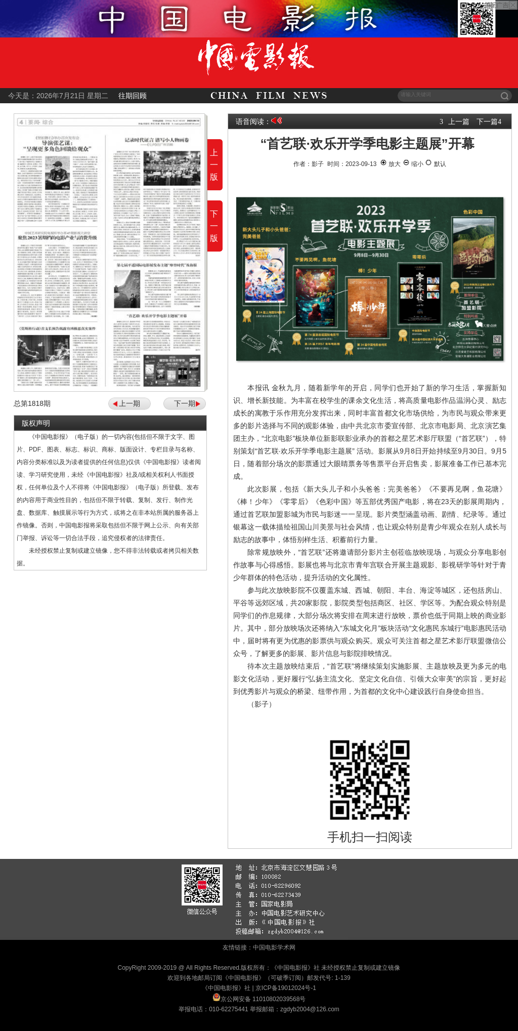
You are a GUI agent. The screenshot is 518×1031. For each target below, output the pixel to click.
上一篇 (458, 121)
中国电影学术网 (274, 947)
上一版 (214, 164)
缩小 (413, 164)
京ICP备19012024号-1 (285, 988)
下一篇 (487, 121)
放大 (390, 164)
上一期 (129, 403)
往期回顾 (132, 96)
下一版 (214, 226)
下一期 (184, 403)
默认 (435, 164)
